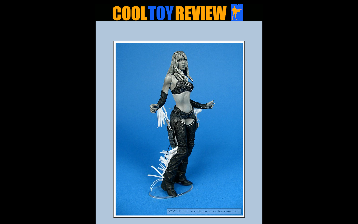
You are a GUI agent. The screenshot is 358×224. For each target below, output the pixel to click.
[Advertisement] (179, 32)
